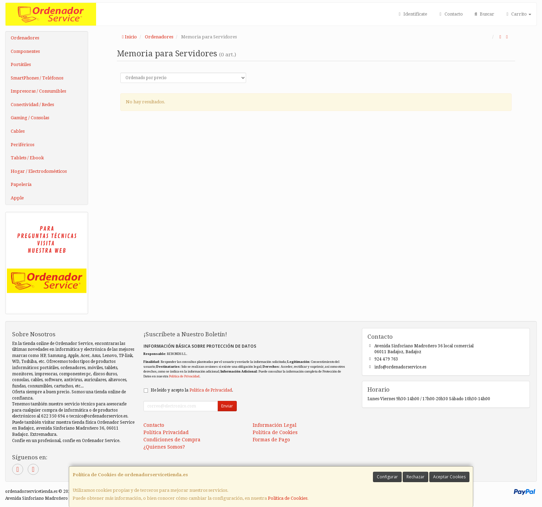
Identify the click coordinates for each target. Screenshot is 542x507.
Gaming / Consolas (30, 117)
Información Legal (275, 425)
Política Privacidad (166, 432)
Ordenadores (25, 37)
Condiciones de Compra (171, 439)
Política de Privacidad (184, 376)
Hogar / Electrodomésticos (39, 171)
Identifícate (412, 14)
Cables (18, 131)
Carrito (518, 14)
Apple (17, 197)
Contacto (450, 14)
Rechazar (415, 477)
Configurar (387, 477)
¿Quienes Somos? (164, 447)
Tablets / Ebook (27, 157)
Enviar (227, 406)
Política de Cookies (287, 498)
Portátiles (21, 64)
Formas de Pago (271, 439)
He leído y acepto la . (192, 390)
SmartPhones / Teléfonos (37, 78)
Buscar (483, 14)
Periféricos (22, 144)
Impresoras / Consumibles (38, 91)
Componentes (25, 51)
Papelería (21, 184)
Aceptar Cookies (449, 477)
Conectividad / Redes (32, 104)
